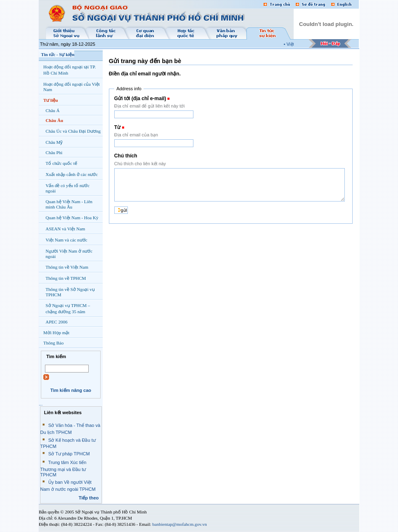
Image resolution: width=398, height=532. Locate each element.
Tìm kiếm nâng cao (70, 390)
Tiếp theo (89, 497)
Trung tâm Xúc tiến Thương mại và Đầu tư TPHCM (63, 468)
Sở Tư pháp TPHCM (69, 453)
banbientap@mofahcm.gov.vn (179, 524)
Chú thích (125, 156)
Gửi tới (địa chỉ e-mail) (140, 98)
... (40, 403)
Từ (117, 127)
